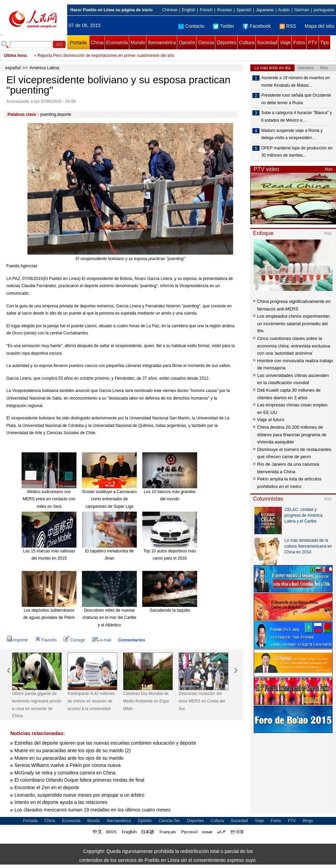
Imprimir (17, 640)
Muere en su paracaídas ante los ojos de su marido (68, 758)
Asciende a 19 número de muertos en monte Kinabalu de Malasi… (295, 81)
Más (329, 169)
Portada (78, 42)
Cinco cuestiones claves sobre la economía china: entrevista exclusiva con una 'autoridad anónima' (293, 346)
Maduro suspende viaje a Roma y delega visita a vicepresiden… (292, 134)
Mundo (138, 42)
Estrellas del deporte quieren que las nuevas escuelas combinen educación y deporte (105, 743)
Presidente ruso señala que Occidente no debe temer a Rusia (296, 99)
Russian (224, 10)
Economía (117, 42)
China (97, 42)
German (301, 10)
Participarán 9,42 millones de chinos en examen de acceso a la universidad (91, 701)
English (188, 10)
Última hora (15, 55)
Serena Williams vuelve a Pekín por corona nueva (67, 765)
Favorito (46, 640)
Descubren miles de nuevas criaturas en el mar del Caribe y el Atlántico (109, 617)
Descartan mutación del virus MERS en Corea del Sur (202, 701)
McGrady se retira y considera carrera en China (65, 772)
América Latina (44, 67)
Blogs (308, 820)
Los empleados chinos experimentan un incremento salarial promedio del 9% (293, 323)
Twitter (223, 26)
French (206, 10)
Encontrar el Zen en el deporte (46, 787)
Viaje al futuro (270, 419)
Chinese (169, 10)
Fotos (299, 42)
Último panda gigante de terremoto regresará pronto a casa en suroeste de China (36, 704)
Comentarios (131, 640)
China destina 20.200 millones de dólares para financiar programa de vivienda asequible (291, 434)
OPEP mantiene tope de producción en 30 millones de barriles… (297, 152)
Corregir (74, 640)
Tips (324, 42)
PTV (312, 42)
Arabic (284, 10)
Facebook (257, 26)
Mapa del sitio (319, 26)
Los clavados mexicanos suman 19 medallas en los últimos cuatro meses (92, 809)
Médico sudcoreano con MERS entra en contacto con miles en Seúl (49, 499)
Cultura (246, 42)
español (13, 67)
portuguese (324, 10)
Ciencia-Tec (169, 820)
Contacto (191, 26)
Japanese (265, 10)
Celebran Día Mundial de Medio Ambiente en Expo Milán (146, 701)
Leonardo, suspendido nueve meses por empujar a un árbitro (79, 795)
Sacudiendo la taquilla (169, 610)
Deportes (226, 42)
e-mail (101, 640)
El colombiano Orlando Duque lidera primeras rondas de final (80, 780)
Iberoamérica (162, 42)
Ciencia (206, 42)
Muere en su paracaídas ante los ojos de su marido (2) (72, 750)
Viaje (285, 42)
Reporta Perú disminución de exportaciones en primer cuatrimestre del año (105, 60)
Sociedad (267, 42)
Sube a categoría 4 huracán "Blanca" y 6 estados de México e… (296, 116)
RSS (287, 26)
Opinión (187, 42)
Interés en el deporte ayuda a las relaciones (61, 802)
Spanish (244, 10)
